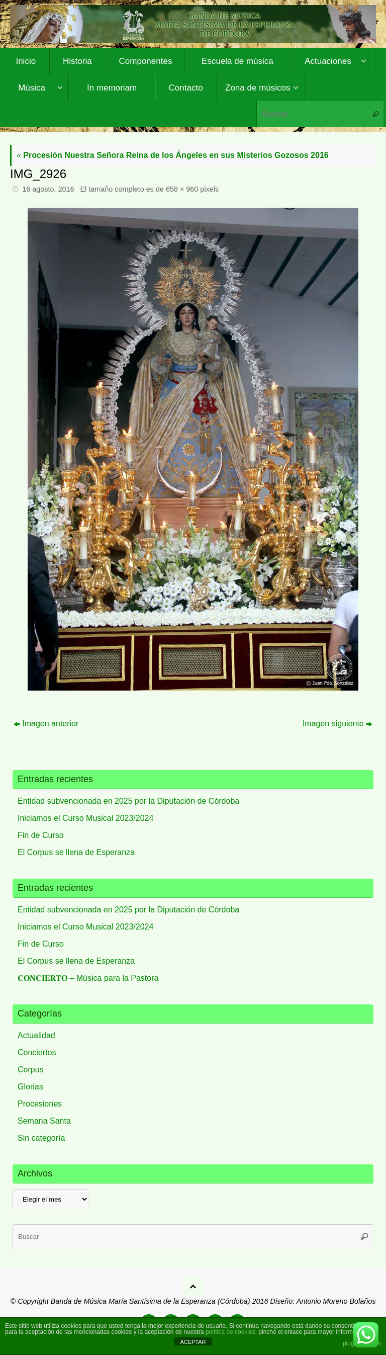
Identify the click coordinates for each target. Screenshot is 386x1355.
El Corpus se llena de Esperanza (76, 852)
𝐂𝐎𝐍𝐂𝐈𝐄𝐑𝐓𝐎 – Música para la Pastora (88, 978)
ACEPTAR (193, 1342)
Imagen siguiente (337, 723)
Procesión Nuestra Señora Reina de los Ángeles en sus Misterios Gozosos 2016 (173, 155)
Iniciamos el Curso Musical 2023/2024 (85, 818)
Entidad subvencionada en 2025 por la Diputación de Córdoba (128, 801)
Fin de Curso (41, 835)
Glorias (30, 1086)
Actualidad (36, 1035)
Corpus (31, 1069)
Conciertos (37, 1052)
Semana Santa (44, 1121)
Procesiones (40, 1103)
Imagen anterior (46, 723)
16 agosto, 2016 (48, 189)
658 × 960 (182, 189)
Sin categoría (41, 1138)
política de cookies (230, 1331)
